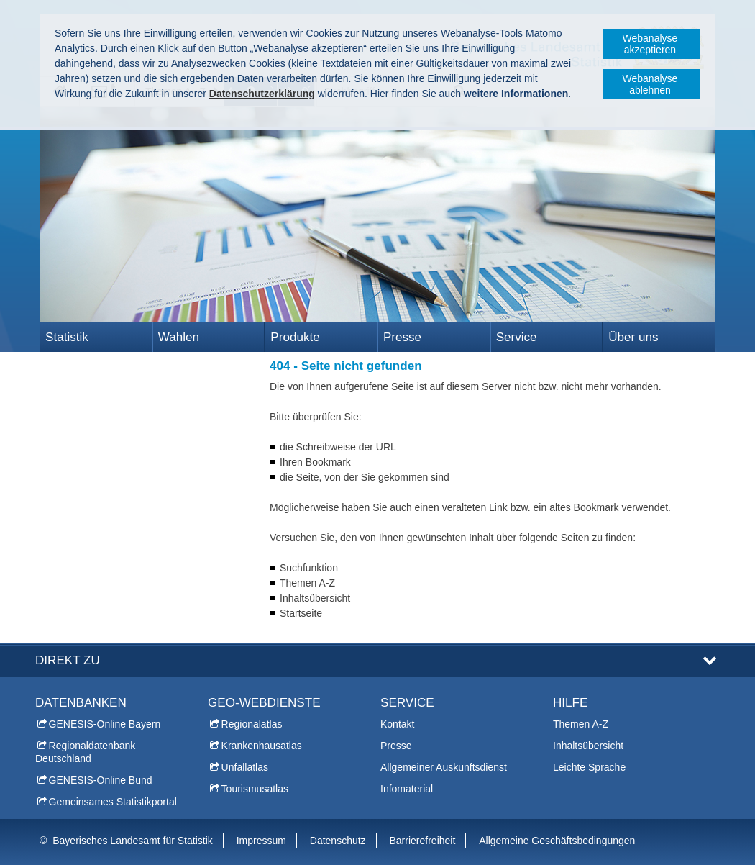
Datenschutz (338, 840)
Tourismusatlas (254, 788)
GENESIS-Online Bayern (105, 724)
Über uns (633, 337)
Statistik (66, 337)
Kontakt (397, 724)
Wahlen (178, 337)
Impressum (261, 840)
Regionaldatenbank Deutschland (85, 752)
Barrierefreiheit (423, 840)
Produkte (294, 337)
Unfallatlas (244, 767)
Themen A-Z (580, 724)
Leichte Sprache (589, 767)
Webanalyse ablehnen (650, 84)
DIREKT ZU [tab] (67, 660)
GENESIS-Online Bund (100, 780)
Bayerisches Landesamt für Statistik (132, 840)
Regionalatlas (252, 724)
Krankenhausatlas (261, 745)
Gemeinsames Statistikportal (113, 801)
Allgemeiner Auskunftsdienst (443, 767)
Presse (402, 337)
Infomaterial (406, 788)
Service (516, 337)
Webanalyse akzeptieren (650, 43)
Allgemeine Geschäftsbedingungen (557, 840)
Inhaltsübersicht (588, 745)
